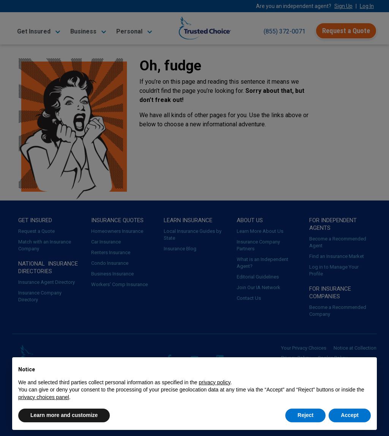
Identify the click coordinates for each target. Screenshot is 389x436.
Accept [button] (350, 415)
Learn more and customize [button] (64, 415)
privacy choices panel (43, 397)
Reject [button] (305, 415)
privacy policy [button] (214, 382)
